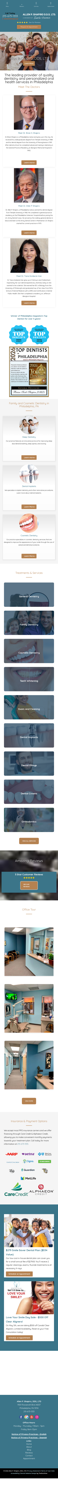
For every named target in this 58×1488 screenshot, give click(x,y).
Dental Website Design (28, 1473)
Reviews (29, 1452)
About (29, 1447)
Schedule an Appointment (19, 1274)
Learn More (29, 63)
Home (29, 1444)
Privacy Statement (33, 1471)
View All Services (29, 841)
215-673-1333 (10, 16)
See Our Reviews (26, 885)
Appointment (29, 1458)
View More (29, 1101)
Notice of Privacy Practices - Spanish (29, 1437)
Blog (29, 1450)
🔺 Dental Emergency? (10, 19)
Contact (29, 1455)
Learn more (29, 162)
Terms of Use (45, 1471)
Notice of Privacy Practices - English (29, 1434)
